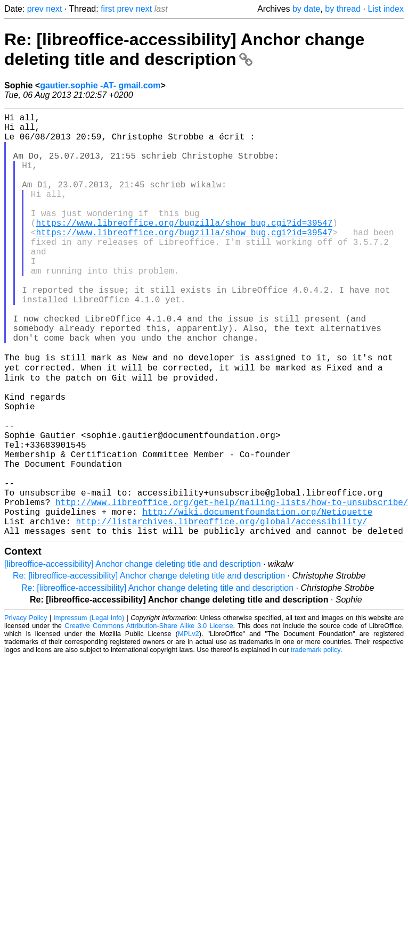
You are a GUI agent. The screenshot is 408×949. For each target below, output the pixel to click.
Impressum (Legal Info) (88, 710)
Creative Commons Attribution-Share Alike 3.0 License (148, 718)
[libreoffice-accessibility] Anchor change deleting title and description (132, 656)
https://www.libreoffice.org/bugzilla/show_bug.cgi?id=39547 (184, 248)
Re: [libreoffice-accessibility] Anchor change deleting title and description (184, 49)
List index (386, 8)
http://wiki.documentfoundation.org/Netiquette (257, 599)
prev (35, 8)
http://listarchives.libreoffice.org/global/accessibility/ (221, 611)
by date (306, 8)
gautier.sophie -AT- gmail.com (100, 85)
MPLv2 (188, 726)
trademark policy (315, 742)
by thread (343, 8)
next (54, 8)
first (108, 8)
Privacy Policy (25, 710)
